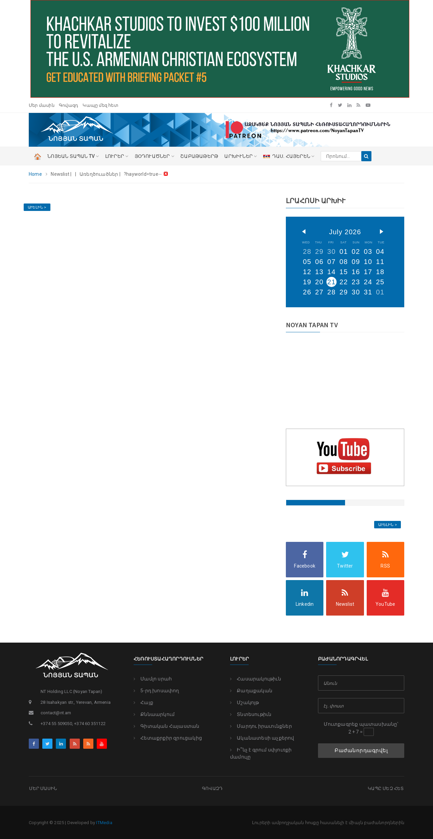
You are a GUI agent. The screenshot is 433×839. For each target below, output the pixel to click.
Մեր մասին (41, 105)
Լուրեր (239, 659)
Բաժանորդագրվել (361, 750)
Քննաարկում (154, 714)
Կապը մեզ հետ (100, 105)
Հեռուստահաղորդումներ (168, 659)
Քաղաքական (251, 690)
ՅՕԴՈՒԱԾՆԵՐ (154, 156)
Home (35, 174)
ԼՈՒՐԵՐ (117, 156)
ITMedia (104, 821)
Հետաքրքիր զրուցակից (168, 738)
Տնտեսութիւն (250, 714)
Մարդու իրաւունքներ (261, 726)
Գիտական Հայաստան (166, 726)
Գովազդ (68, 105)
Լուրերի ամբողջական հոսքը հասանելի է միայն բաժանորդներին (328, 821)
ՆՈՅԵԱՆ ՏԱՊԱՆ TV (73, 156)
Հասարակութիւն (255, 678)
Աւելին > (37, 207)
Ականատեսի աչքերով (262, 738)
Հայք (143, 702)
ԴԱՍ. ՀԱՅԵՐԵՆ (289, 156)
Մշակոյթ (244, 702)
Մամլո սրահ (153, 678)
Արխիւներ (240, 156)
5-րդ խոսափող (156, 690)
